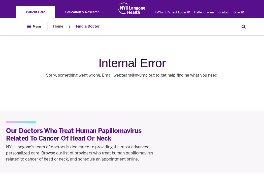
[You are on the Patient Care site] (35, 12)
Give (239, 12)
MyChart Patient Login (172, 12)
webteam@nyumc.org (134, 75)
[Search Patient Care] (243, 26)
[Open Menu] (34, 26)
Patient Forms (204, 12)
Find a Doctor (88, 26)
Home (58, 26)
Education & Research (84, 12)
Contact (224, 12)
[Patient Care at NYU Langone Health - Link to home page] (132, 8)
